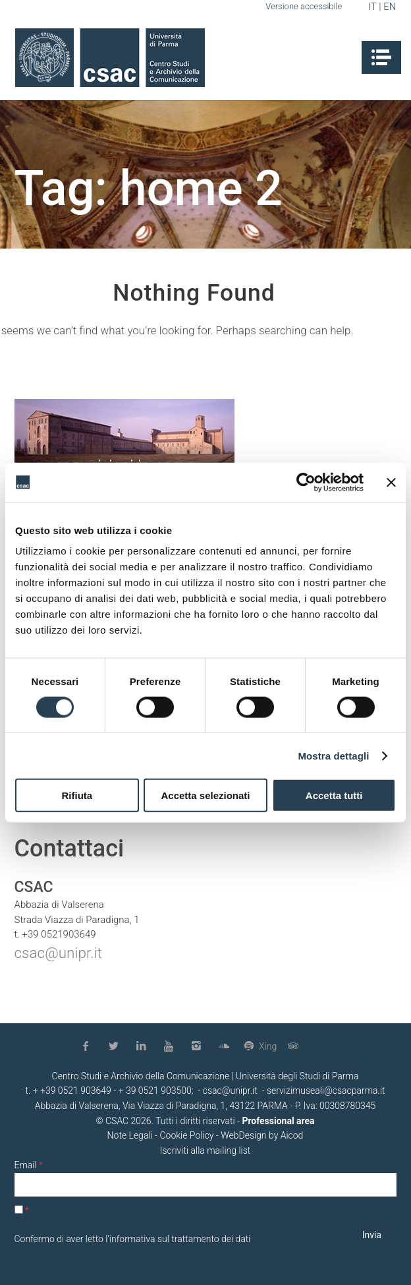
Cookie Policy (186, 1135)
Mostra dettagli (333, 755)
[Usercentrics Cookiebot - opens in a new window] (306, 482)
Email (28, 1165)
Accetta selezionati (205, 795)
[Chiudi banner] (391, 482)
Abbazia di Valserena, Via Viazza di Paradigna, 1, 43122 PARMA (161, 1105)
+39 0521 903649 (75, 1090)
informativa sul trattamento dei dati (180, 1239)
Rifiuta (76, 795)
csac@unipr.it (58, 952)
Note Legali (130, 1135)
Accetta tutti (334, 795)
